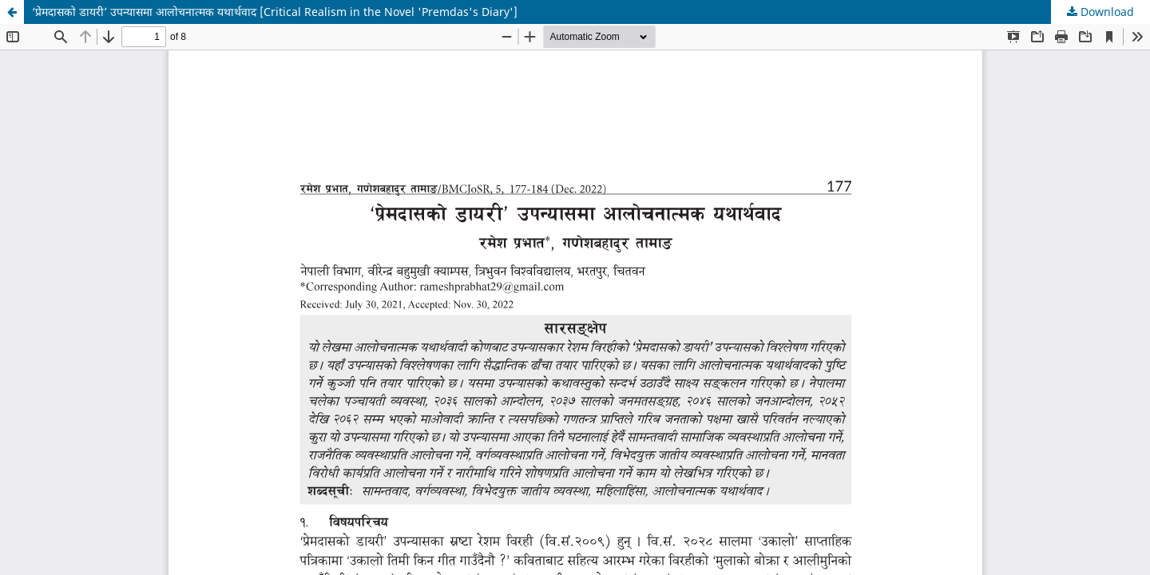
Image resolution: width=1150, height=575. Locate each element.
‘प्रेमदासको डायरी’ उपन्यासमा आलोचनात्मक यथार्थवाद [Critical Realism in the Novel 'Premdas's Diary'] (275, 11)
